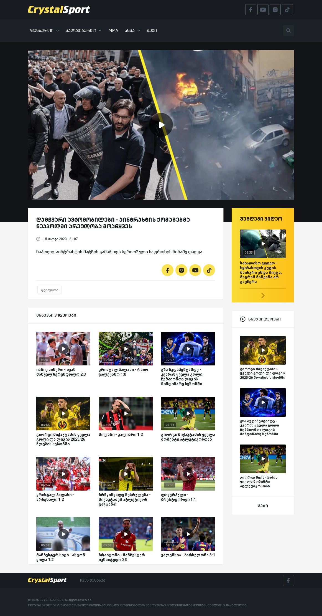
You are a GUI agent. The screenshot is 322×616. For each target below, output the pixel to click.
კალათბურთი (84, 30)
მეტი (152, 30)
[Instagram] (181, 270)
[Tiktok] (209, 270)
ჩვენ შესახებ (92, 580)
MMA (113, 30)
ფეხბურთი (44, 30)
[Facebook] (167, 270)
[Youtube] (195, 270)
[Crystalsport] (59, 10)
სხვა (132, 30)
